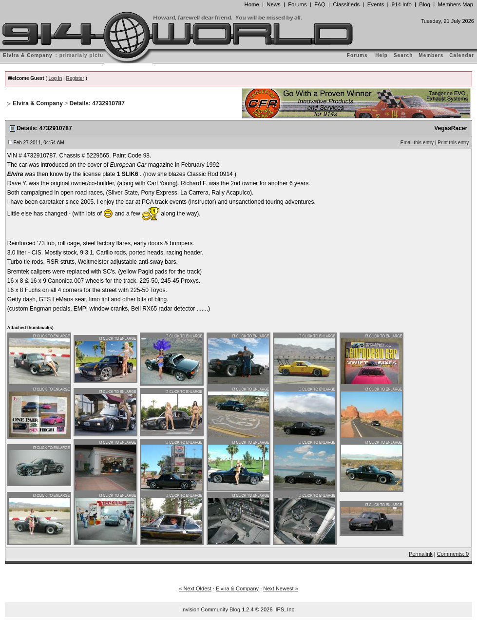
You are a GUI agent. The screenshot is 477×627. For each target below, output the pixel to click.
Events (375, 4)
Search (403, 55)
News (273, 4)
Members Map (455, 4)
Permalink (421, 554)
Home (252, 4)
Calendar (461, 55)
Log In (55, 78)
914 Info (402, 4)
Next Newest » (280, 588)
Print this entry (453, 142)
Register (75, 78)
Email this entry (417, 142)
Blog (424, 4)
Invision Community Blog (210, 609)
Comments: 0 (453, 554)
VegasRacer (450, 128)
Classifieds (346, 4)
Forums (297, 4)
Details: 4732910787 (97, 103)
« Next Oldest (195, 588)
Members (431, 55)
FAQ (319, 4)
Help (381, 55)
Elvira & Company (38, 103)
